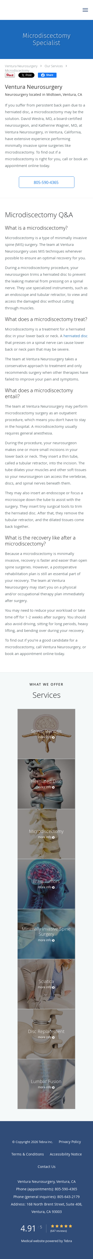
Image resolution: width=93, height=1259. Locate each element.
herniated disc (75, 335)
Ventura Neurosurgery (21, 66)
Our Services (54, 66)
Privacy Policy (70, 1141)
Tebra (68, 1241)
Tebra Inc (45, 1142)
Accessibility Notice (66, 1154)
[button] (85, 10)
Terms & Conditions (27, 1154)
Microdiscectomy (17, 70)
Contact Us (47, 1166)
